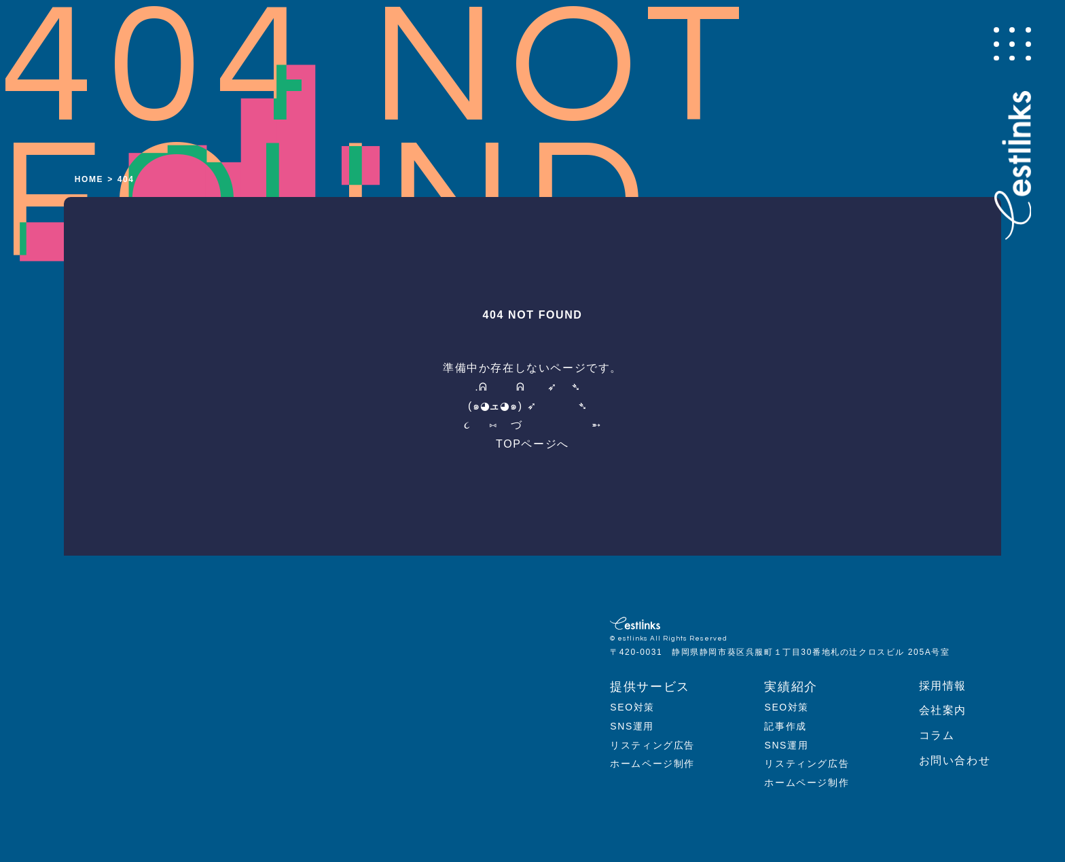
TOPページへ (532, 444)
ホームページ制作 (652, 763)
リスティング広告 (652, 745)
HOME (89, 179)
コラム (937, 735)
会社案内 (943, 710)
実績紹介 (790, 687)
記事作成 (785, 726)
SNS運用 (632, 726)
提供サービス (650, 687)
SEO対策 (632, 707)
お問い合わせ (955, 760)
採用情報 (943, 686)
